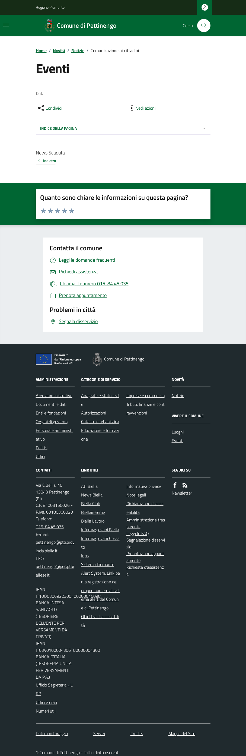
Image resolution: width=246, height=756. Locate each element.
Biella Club (90, 503)
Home (41, 50)
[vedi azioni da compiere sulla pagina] (141, 108)
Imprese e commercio (145, 395)
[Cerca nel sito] (201, 25)
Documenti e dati (51, 404)
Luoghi (178, 432)
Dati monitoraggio (52, 733)
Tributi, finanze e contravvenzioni (145, 408)
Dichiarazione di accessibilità (145, 507)
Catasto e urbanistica (100, 421)
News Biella (92, 495)
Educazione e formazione (100, 434)
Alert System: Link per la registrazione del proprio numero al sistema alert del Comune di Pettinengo (100, 590)
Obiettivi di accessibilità (100, 620)
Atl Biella (89, 486)
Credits (136, 733)
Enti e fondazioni (51, 413)
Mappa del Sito (181, 733)
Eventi (177, 440)
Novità (59, 50)
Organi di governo (52, 421)
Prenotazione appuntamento (145, 557)
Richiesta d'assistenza (145, 570)
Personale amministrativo (54, 434)
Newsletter (182, 493)
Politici (41, 447)
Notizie (77, 50)
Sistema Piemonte (97, 564)
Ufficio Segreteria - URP (54, 689)
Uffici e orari (46, 702)
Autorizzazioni (93, 413)
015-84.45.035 (50, 526)
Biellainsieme (93, 512)
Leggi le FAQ (137, 533)
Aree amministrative (54, 395)
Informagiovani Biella (100, 529)
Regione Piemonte (50, 7)
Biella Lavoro (92, 521)
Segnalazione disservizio (145, 543)
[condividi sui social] (49, 108)
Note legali (136, 495)
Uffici (40, 456)
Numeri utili (46, 711)
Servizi (99, 733)
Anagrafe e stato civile (100, 399)
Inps (85, 555)
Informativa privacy (143, 486)
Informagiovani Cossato (100, 542)
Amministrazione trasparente (145, 523)
